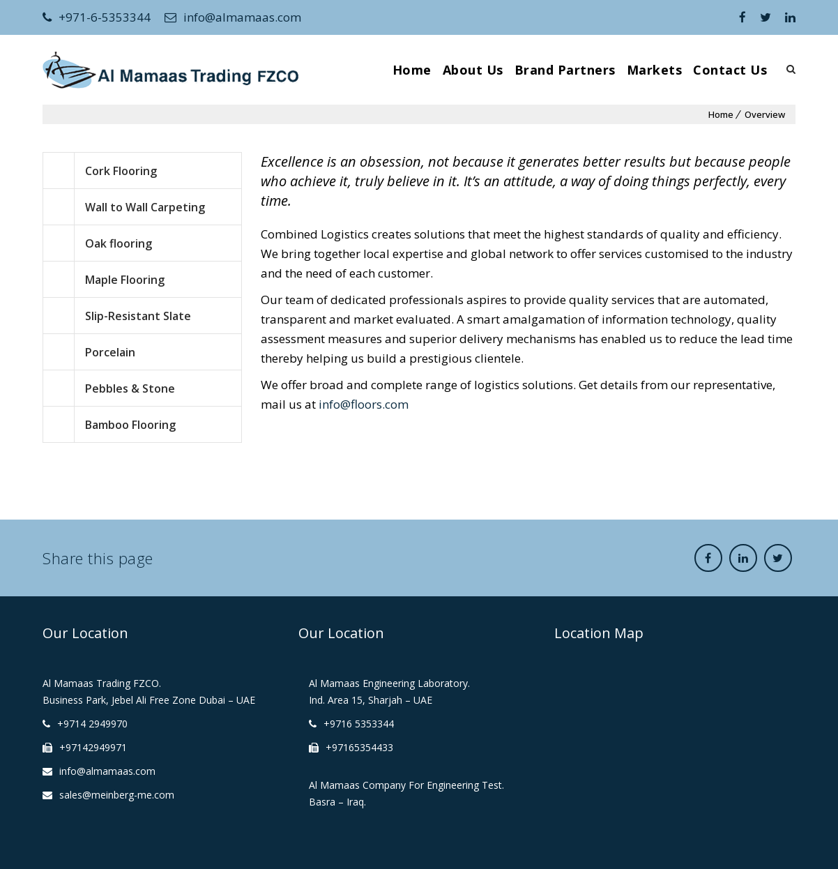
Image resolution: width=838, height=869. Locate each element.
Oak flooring (118, 243)
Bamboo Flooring (130, 424)
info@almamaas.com (233, 17)
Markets (655, 69)
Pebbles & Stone (130, 388)
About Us (473, 69)
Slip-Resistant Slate (138, 316)
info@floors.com (364, 404)
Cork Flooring (121, 171)
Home (412, 69)
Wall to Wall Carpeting (145, 207)
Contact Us (730, 69)
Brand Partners (565, 69)
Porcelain (110, 352)
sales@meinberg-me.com (116, 794)
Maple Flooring (125, 279)
